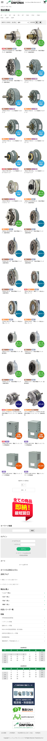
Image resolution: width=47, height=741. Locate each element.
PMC (27, 15)
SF (10, 15)
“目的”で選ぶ (5, 597)
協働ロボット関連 (7, 625)
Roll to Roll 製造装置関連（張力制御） (12, 629)
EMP (12, 17)
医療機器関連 (5, 637)
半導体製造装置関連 (7, 618)
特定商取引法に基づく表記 (25, 733)
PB (18, 15)
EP (23, 15)
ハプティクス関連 (7, 621)
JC (1, 15)
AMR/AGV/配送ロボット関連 (10, 633)
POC (33, 15)
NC (6, 15)
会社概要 (3, 733)
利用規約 (37, 733)
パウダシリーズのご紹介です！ (10, 584)
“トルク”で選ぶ (6, 593)
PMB (38, 15)
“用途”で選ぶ (9, 6)
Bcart (42, 738)
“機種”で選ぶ (5, 604)
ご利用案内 (12, 733)
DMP (7, 17)
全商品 (2, 6)
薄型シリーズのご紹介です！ (10, 579)
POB (2, 17)
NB (14, 15)
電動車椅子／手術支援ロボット (10, 641)
